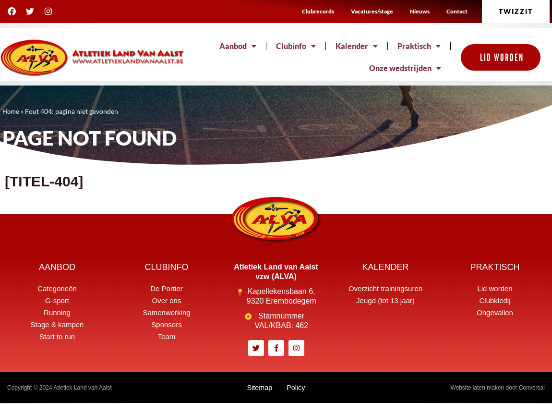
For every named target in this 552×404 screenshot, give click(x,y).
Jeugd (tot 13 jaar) (385, 300)
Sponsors (166, 324)
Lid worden (494, 288)
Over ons (166, 300)
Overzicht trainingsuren (385, 288)
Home (11, 111)
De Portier (166, 288)
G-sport (57, 300)
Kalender (357, 46)
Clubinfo (296, 46)
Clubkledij (494, 300)
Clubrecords (318, 11)
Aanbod (237, 46)
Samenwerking (166, 312)
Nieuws (420, 11)
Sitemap (258, 388)
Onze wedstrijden (405, 68)
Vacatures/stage (372, 11)
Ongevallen (495, 312)
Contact (457, 11)
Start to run (57, 336)
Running (57, 312)
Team (167, 336)
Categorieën (57, 288)
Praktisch (419, 46)
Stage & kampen (57, 324)
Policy (297, 388)
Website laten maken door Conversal (497, 388)
